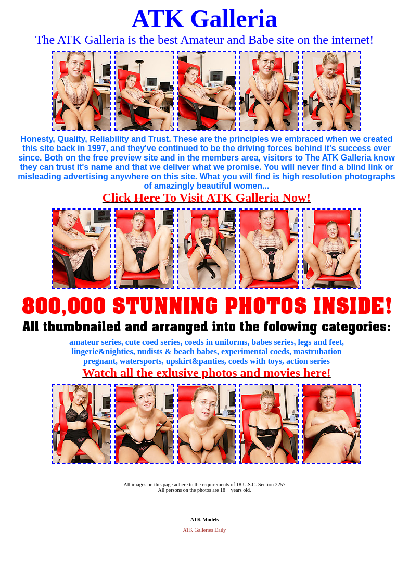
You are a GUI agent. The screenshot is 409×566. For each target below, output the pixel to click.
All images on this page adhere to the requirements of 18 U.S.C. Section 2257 (204, 484)
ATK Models (204, 519)
